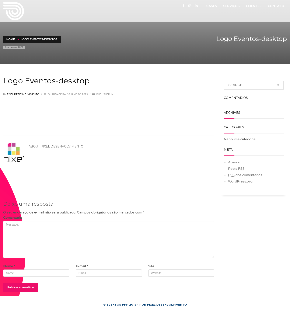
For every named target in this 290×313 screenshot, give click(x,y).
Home (10, 39)
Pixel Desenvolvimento (23, 94)
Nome (9, 266)
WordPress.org (240, 181)
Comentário (12, 218)
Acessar (234, 162)
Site (151, 266)
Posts (236, 169)
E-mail (82, 266)
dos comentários (245, 175)
